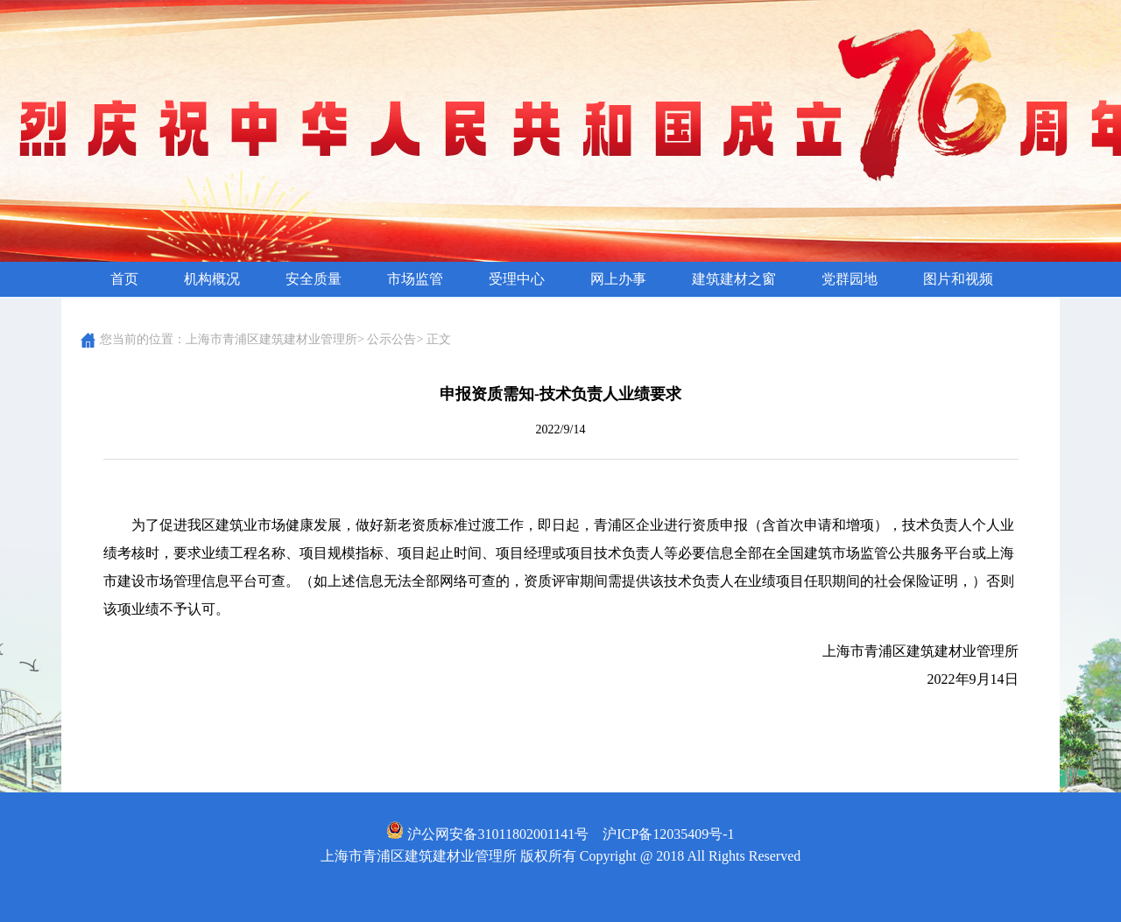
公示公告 (391, 339)
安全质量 (314, 278)
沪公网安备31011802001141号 (487, 834)
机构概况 (212, 278)
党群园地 (849, 278)
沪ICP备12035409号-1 (668, 834)
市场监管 (415, 278)
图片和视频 (958, 278)
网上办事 (618, 278)
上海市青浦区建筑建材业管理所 (271, 339)
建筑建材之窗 (734, 278)
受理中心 (517, 278)
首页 (124, 278)
